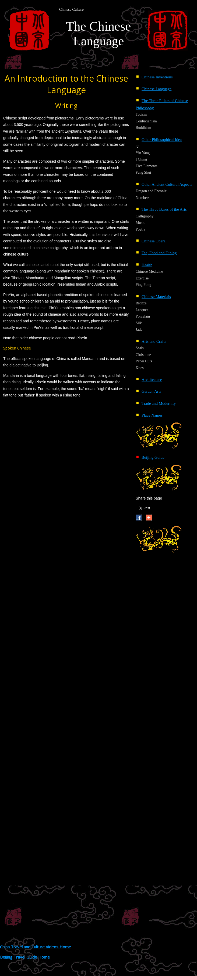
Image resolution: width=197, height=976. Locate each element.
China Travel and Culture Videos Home (35, 946)
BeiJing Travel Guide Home (25, 957)
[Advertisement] (157, 637)
